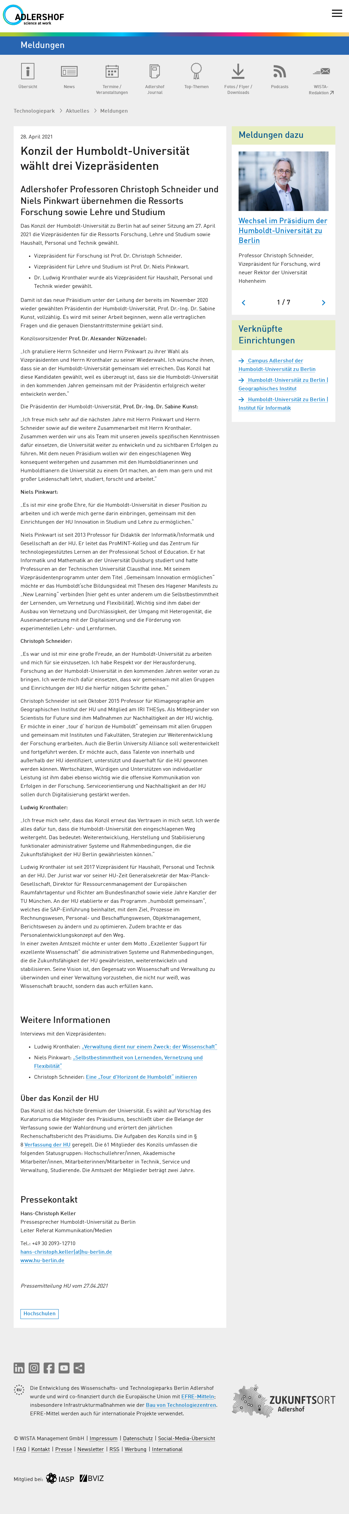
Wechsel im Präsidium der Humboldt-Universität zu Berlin (283, 230)
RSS (114, 1449)
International (167, 1449)
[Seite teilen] (79, 1368)
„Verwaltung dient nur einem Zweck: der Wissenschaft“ (149, 1047)
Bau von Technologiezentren (181, 1405)
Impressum (104, 1439)
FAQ (21, 1449)
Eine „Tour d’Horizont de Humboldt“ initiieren (141, 1077)
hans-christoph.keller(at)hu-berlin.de (66, 1252)
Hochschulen (40, 1314)
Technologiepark (35, 111)
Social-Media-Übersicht (186, 1439)
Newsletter (90, 1449)
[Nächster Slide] (323, 302)
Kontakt (40, 1449)
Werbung (136, 1449)
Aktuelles (78, 111)
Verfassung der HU (48, 1145)
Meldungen (114, 111)
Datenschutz (138, 1439)
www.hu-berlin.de (42, 1261)
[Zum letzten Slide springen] (244, 302)
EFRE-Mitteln (197, 1397)
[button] (19, 1368)
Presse (63, 1449)
